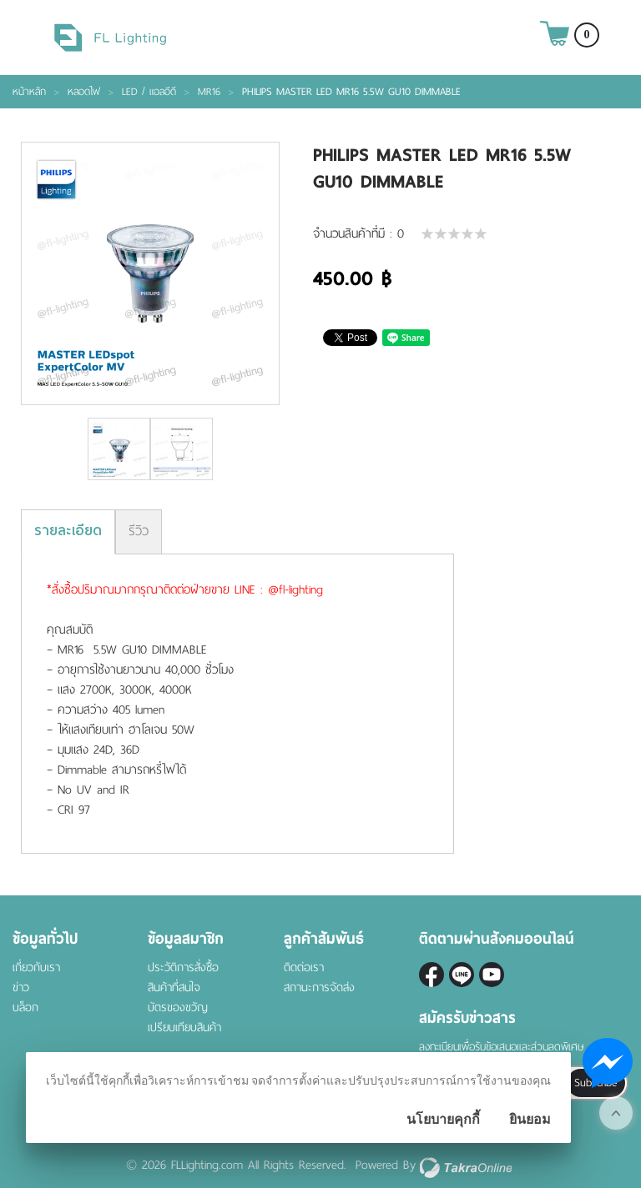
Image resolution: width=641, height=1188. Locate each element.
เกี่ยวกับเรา (36, 967)
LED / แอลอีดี (149, 91)
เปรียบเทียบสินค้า (184, 1027)
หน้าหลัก (29, 91)
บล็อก (25, 1007)
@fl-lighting (461, 974)
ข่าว (21, 987)
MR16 (209, 91)
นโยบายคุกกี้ (443, 1119)
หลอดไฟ (84, 91)
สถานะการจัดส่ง (319, 987)
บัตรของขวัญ (178, 1007)
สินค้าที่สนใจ (174, 987)
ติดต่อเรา (304, 967)
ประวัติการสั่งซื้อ (183, 967)
